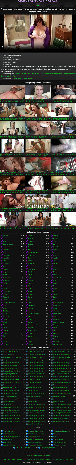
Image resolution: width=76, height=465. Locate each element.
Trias (54, 241)
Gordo (30, 336)
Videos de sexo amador (35, 439)
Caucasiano (57, 277)
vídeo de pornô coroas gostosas (12, 421)
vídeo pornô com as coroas (23, 78)
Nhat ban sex (36, 459)
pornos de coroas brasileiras (62, 404)
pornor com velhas (9, 402)
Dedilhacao (6, 263)
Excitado (56, 272)
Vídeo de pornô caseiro (35, 445)
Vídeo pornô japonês (34, 442)
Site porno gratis (58, 439)
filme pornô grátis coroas (10, 374)
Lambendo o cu (58, 314)
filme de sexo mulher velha (61, 357)
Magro (55, 283)
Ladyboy (5, 330)
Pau (41, 74)
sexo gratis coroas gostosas (36, 410)
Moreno (37, 74)
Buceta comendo (33, 314)
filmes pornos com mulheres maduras (12, 382)
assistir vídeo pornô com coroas (12, 351)
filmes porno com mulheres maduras (12, 379)
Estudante (6, 311)
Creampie (56, 325)
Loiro (54, 244)
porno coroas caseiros (10, 393)
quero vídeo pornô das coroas (62, 407)
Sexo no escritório (69, 74)
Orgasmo (56, 333)
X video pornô (7, 439)
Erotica (5, 322)
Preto (29, 289)
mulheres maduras (9, 434)
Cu (4, 238)
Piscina (55, 336)
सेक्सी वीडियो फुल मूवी (45, 459)
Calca (30, 261)
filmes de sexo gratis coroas (62, 376)
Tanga (55, 294)
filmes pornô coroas (34, 379)
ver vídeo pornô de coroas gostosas (37, 415)
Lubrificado (56, 305)
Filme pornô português (48, 448)
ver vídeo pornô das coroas (11, 415)
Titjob (4, 336)
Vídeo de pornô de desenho (62, 431)
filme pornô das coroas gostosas (62, 365)
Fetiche (5, 333)
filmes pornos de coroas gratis (62, 382)
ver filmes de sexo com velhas (37, 413)
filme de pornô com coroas (36, 354)
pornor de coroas (58, 402)
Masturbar (6, 258)
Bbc (54, 291)
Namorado (6, 277)
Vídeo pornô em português (11, 436)
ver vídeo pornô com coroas (62, 413)
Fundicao (31, 344)
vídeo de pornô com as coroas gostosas (62, 418)
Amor (4, 325)
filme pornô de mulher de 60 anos (12, 371)
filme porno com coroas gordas (62, 362)
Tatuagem (6, 280)
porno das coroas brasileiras (62, 393)
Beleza (55, 255)
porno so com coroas (34, 396)
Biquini (55, 308)
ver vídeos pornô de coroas (61, 415)
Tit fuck (5, 308)
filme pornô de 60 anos (10, 368)
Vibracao (56, 311)
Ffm (54, 300)
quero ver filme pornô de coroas (12, 407)
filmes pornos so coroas (35, 385)
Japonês (5, 275)
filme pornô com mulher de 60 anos (37, 365)
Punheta (30, 291)
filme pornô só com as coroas (12, 376)
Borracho (56, 247)
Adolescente (32, 247)
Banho (5, 328)
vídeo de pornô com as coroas (37, 418)
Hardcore (31, 238)
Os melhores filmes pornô (36, 434)
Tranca (30, 322)
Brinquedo (31, 263)
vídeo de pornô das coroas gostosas (37, 424)
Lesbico (5, 269)
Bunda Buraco (32, 330)
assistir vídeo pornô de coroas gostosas (62, 351)
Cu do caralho (7, 291)
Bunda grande (32, 339)
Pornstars (51, 74)
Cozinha (5, 344)
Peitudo (45, 74)
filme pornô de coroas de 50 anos (37, 368)
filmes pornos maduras (10, 385)
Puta (54, 280)
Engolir (5, 319)
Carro (55, 328)
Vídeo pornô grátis (34, 436)
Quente (55, 263)
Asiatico (55, 258)
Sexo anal (56, 434)
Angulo (5, 283)
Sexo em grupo (58, 302)
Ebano (30, 333)
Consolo (30, 294)
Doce (29, 266)
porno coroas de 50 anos (36, 393)
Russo (5, 314)
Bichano (23, 74)
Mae (54, 286)
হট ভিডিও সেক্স (28, 459)
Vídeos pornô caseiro (59, 445)
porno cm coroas (33, 390)
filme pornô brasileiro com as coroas (62, 360)
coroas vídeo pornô (9, 354)
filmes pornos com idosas (61, 379)
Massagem (6, 316)
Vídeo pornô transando (23, 448)
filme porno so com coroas (36, 376)
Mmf (29, 311)
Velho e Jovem (57, 344)
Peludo (30, 275)
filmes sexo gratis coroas (61, 385)
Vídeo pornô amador (59, 442)
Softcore (5, 286)
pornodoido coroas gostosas (12, 399)
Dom (4, 305)
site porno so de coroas (10, 413)
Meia (4, 261)
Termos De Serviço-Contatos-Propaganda (38, 455)
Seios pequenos (8, 244)
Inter (29, 283)
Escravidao (31, 305)
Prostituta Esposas (9, 302)
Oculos (55, 330)
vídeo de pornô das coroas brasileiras (62, 421)
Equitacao (31, 241)
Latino (30, 302)
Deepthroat (31, 269)
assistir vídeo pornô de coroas (37, 351)
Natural (55, 269)
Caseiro (5, 294)
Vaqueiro (6, 250)
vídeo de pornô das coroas (36, 421)
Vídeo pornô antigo (9, 445)
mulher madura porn (34, 388)
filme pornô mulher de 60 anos (62, 374)
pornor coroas (32, 402)
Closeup (30, 286)
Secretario (58, 74)
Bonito (5, 252)
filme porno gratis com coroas (62, 371)
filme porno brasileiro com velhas (12, 362)
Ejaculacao (6, 255)
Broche (28, 74)
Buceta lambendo (33, 252)
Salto (54, 316)
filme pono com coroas (10, 360)
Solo (54, 266)
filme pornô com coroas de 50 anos (37, 362)
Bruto (29, 319)
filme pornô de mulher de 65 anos (37, 371)
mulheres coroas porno (60, 388)
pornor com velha (58, 399)
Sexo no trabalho (6, 76)
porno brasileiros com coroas (12, 390)
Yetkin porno (6, 459)
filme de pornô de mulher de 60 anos (62, 354)
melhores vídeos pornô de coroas (12, 388)
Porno (55, 436)
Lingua (30, 341)
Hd (54, 252)
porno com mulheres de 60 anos (62, 390)
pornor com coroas (34, 399)
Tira (29, 258)
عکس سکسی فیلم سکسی (58, 459)
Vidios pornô (7, 442)
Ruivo (55, 289)
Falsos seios (57, 319)
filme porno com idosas (10, 365)
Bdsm (55, 297)
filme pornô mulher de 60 (36, 374)
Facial (55, 275)
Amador (30, 280)
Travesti (30, 328)
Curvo (30, 297)
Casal (5, 289)
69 (29, 316)
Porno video (69, 459)
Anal (4, 266)
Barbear (17, 74)
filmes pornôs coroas (34, 382)
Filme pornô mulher (9, 431)
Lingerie (5, 272)
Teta (14, 76)
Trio (54, 261)
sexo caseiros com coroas (11, 410)
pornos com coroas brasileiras (37, 404)
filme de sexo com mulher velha (12, 357)
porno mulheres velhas (10, 396)
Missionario (6, 247)
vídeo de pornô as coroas (11, 418)
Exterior (30, 272)
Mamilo (30, 308)
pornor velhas (7, 404)
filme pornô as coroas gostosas (37, 360)
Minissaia (56, 341)
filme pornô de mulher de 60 (62, 368)
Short (29, 300)
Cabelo (5, 300)
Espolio (55, 250)
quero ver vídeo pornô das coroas (37, 407)
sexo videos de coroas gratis (62, 410)
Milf (33, 74)
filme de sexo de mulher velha (37, 357)
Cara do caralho (33, 325)
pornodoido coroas (59, 396)
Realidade (6, 297)
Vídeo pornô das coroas (38, 1)
